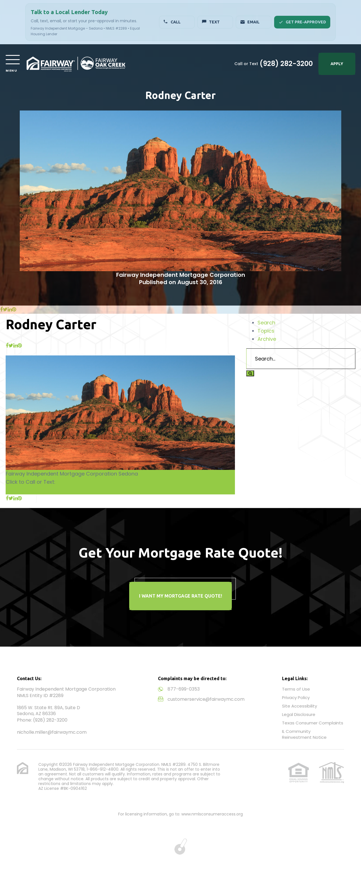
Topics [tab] (265, 330)
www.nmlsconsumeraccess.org (212, 814)
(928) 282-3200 (286, 63)
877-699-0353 (184, 689)
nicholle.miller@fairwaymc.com (52, 732)
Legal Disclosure (298, 714)
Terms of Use (296, 689)
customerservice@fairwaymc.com (206, 699)
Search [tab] (266, 322)
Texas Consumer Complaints (312, 723)
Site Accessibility (299, 706)
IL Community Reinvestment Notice (304, 734)
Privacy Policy (296, 697)
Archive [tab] (266, 338)
